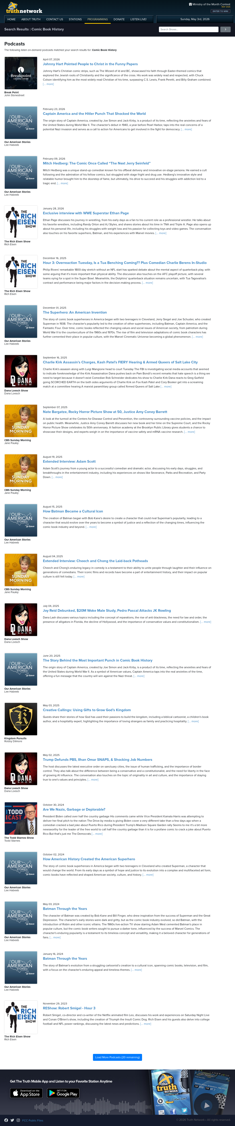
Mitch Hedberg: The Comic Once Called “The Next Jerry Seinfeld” (97, 163)
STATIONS (75, 19)
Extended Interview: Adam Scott (69, 461)
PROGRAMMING (98, 19)
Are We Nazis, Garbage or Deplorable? (74, 809)
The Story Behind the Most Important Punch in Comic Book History (97, 660)
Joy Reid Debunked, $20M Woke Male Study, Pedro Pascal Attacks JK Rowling (107, 610)
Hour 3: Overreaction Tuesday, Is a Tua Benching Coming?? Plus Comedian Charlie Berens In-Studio (125, 263)
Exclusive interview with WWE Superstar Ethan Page (86, 213)
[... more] (48, 84)
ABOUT (30, 19)
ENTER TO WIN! (220, 11)
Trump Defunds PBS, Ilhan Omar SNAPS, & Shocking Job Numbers (97, 760)
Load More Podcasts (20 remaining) (117, 1057)
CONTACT (54, 19)
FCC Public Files (32, 1120)
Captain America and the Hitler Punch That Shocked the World (94, 114)
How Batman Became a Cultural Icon (73, 511)
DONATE (119, 19)
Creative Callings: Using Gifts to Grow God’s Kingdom (87, 710)
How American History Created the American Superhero (89, 859)
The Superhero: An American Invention (75, 312)
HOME (11, 19)
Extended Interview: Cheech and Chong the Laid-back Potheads (95, 561)
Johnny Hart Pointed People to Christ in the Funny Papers (90, 64)
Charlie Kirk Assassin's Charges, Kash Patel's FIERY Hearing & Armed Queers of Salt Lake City (120, 362)
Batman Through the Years (65, 909)
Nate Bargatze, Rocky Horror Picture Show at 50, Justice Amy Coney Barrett (105, 412)
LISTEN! (138, 19)
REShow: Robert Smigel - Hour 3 (69, 1008)
